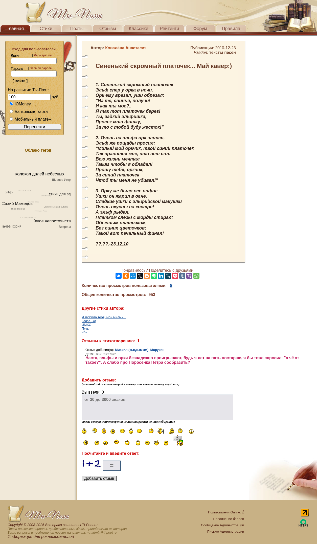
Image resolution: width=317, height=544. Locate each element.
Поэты (77, 28)
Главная (15, 28)
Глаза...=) (89, 321)
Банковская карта (28, 111)
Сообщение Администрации (222, 525)
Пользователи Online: (226, 512)
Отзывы (107, 28)
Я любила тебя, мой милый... (104, 317)
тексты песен (222, 52)
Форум (200, 28)
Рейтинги (169, 28)
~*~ (84, 332)
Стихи (46, 28)
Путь (85, 328)
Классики (138, 28)
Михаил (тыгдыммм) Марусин (140, 350)
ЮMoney (20, 104)
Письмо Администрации (225, 531)
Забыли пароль (41, 68)
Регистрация (43, 55)
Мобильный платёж (30, 119)
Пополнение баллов (228, 519)
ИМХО (87, 325)
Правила (231, 28)
